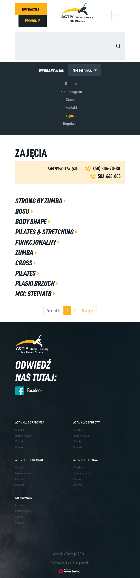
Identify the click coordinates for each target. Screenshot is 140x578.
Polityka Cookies (61, 562)
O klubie (71, 83)
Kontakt (71, 107)
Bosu (22, 210)
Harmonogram (71, 91)
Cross (24, 262)
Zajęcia (71, 115)
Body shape (31, 221)
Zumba (24, 252)
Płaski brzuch (35, 282)
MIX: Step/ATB (33, 293)
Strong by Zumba (39, 200)
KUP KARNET (30, 9)
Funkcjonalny (36, 241)
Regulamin (71, 123)
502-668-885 (109, 176)
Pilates (26, 272)
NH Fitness (82, 70)
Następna (88, 310)
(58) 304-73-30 (106, 168)
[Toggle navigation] (118, 15)
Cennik (71, 99)
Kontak (19, 447)
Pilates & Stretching (45, 231)
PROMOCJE (32, 20)
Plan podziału (81, 562)
